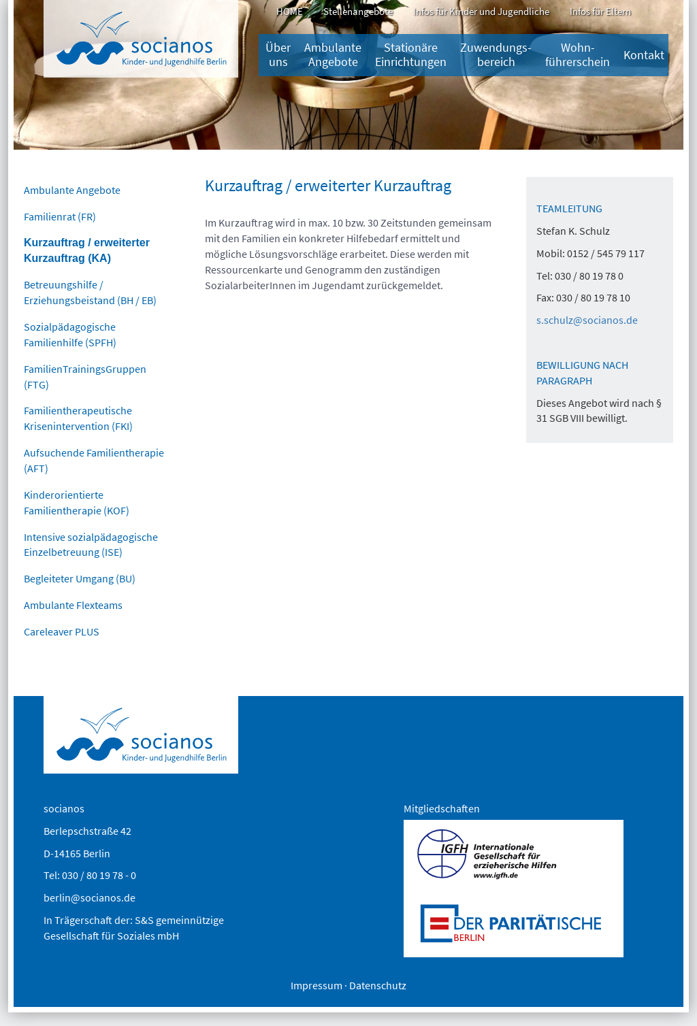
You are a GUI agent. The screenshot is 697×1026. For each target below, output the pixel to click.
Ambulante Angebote (332, 54)
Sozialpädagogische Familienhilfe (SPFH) (70, 334)
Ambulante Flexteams (73, 605)
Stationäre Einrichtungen (411, 54)
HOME (289, 11)
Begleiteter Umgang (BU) (79, 578)
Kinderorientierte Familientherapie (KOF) (76, 502)
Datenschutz (377, 985)
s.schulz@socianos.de (587, 320)
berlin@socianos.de (89, 897)
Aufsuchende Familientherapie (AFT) (94, 460)
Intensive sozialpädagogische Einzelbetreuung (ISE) (91, 544)
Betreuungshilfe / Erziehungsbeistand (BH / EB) (90, 292)
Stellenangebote (358, 11)
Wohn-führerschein (577, 54)
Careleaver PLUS (61, 631)
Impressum (316, 985)
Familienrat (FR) (60, 216)
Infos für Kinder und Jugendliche (481, 11)
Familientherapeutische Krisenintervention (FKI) (78, 418)
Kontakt (643, 55)
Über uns (278, 54)
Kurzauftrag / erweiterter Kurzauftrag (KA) (87, 250)
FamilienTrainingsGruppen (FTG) (85, 376)
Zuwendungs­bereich (496, 54)
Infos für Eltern (600, 11)
